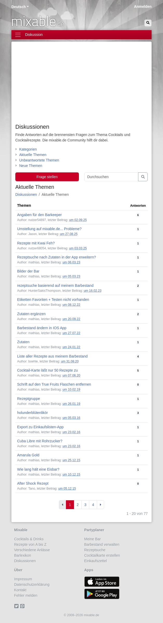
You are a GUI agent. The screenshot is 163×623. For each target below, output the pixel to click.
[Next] (100, 504)
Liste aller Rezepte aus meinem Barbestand (52, 356)
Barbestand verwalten (101, 544)
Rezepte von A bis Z (30, 544)
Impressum (23, 579)
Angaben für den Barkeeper (39, 215)
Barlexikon (22, 555)
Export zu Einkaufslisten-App (40, 427)
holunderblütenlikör (32, 413)
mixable (37, 20)
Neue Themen (30, 166)
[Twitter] (17, 606)
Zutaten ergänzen (31, 314)
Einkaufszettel (95, 561)
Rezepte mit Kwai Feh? (36, 243)
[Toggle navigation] (81, 34)
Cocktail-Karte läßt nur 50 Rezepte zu (47, 370)
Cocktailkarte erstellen (102, 555)
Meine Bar (92, 539)
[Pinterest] (23, 606)
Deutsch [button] (18, 7)
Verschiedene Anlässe (32, 550)
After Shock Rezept (33, 483)
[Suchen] (148, 23)
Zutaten (23, 342)
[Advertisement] (81, 84)
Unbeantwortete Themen (39, 160)
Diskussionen (32, 127)
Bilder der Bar (28, 271)
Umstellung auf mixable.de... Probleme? (49, 229)
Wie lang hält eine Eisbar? (38, 469)
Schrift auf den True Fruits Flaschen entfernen (54, 384)
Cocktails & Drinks (29, 539)
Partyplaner (94, 530)
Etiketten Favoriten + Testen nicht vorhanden (53, 299)
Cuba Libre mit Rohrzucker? (39, 441)
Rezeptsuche (95, 550)
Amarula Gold (28, 455)
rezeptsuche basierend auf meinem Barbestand (55, 285)
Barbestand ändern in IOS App (41, 328)
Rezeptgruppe (28, 399)
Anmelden (143, 6)
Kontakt (20, 590)
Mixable (21, 530)
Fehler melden (26, 595)
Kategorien (28, 149)
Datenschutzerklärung (32, 584)
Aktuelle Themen (32, 155)
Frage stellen (47, 177)
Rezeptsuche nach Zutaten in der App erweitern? (56, 257)
